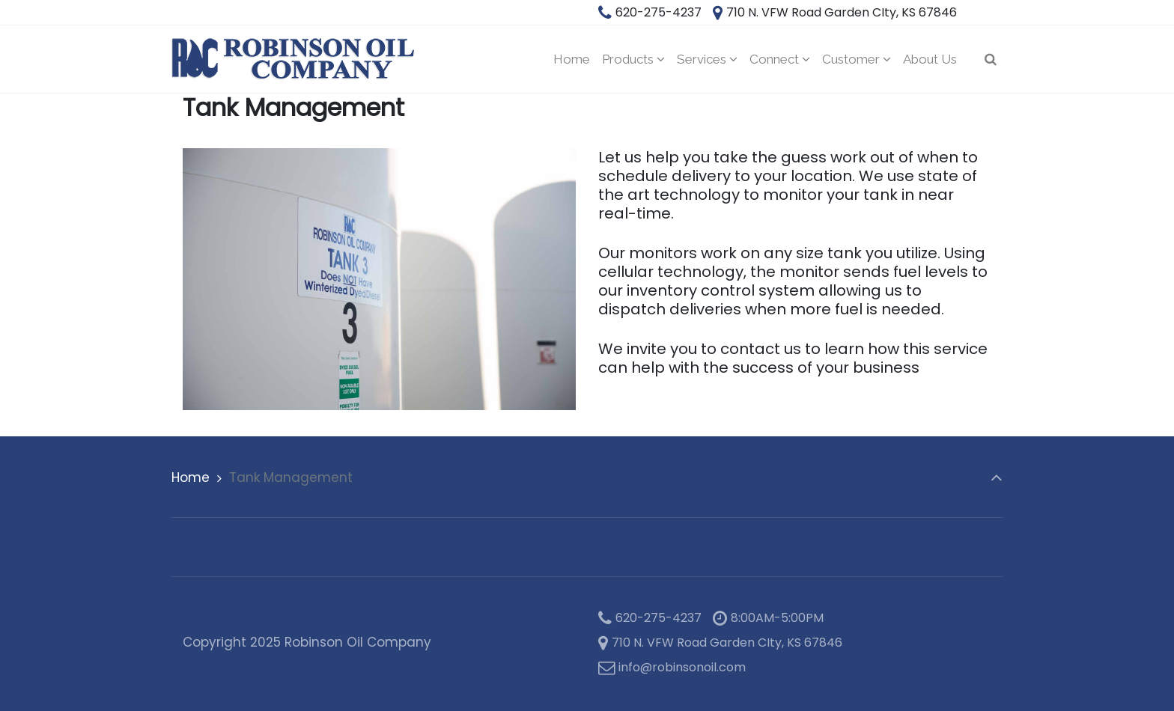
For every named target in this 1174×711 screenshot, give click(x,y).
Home (190, 477)
